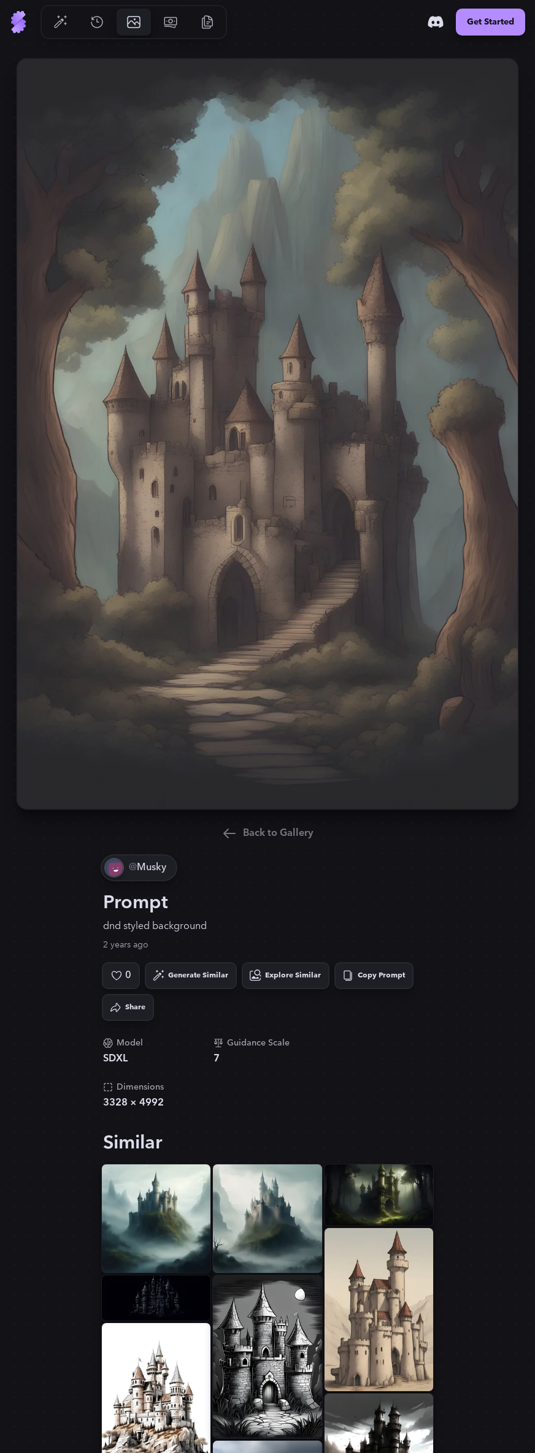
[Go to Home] (18, 22)
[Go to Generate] (60, 22)
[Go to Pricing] (170, 22)
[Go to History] (97, 22)
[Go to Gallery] (133, 22)
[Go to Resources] (207, 22)
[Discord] (435, 22)
